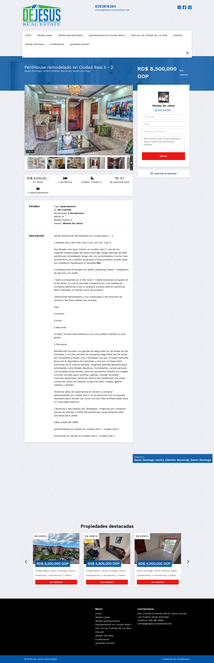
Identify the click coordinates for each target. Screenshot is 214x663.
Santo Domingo (81, 71)
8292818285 (105, 6)
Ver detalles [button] (56, 582)
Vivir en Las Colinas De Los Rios (149, 35)
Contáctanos (57, 44)
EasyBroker (183, 659)
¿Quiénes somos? (80, 44)
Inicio (28, 35)
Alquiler (177, 35)
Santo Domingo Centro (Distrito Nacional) (48, 71)
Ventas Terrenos (34, 44)
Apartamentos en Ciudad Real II (107, 35)
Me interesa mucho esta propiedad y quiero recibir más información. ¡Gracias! (163, 143)
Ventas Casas (44, 35)
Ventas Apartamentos (70, 35)
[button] (24, 561)
